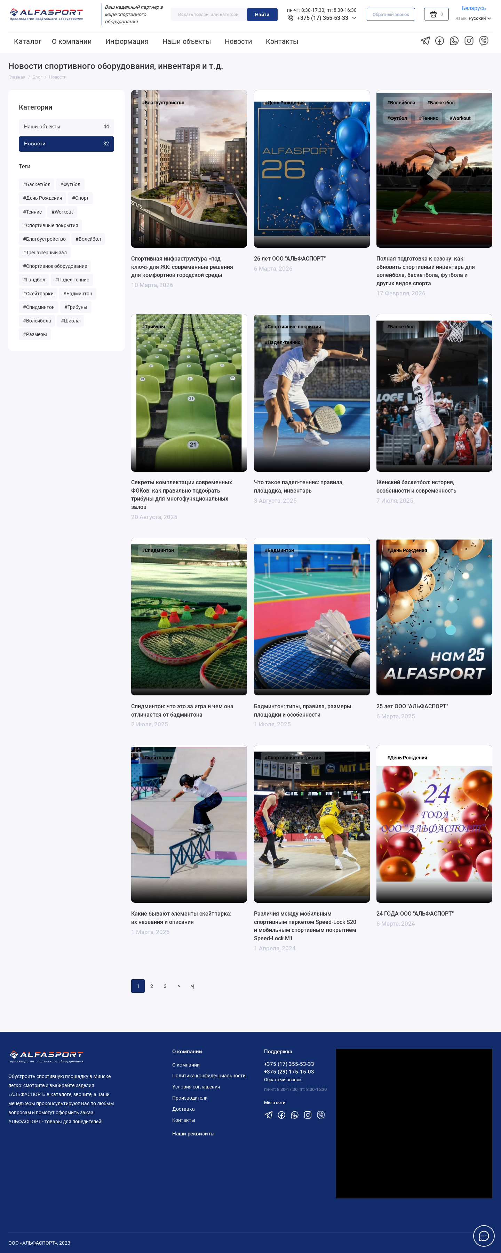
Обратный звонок (391, 14)
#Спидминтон (39, 307)
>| (192, 986)
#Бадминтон (77, 293)
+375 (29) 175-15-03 (289, 1072)
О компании (72, 41)
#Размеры (35, 334)
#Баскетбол (36, 184)
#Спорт (80, 198)
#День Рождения (42, 198)
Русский (473, 18)
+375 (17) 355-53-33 (289, 1064)
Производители (190, 1098)
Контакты (282, 41)
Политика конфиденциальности (209, 1075)
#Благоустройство (44, 239)
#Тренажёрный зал (45, 252)
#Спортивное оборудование (55, 266)
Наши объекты (186, 41)
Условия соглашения (196, 1087)
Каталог (27, 41)
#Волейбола (37, 321)
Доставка (183, 1109)
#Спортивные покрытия (50, 225)
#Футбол (70, 184)
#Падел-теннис (72, 279)
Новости (238, 41)
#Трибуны (75, 307)
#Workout (62, 212)
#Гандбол (34, 279)
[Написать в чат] (484, 1236)
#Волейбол (88, 239)
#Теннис (32, 212)
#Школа (70, 321)
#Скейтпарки (38, 293)
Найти (262, 14)
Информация (127, 41)
